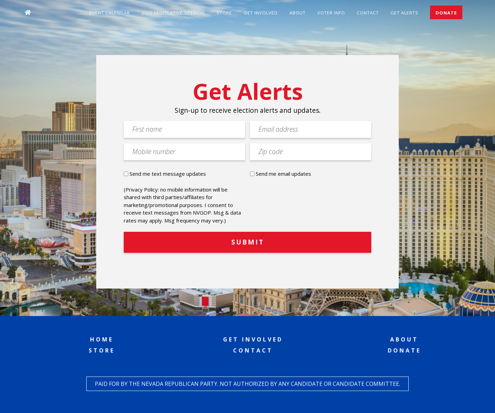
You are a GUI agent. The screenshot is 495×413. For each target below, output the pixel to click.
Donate (446, 13)
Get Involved (261, 13)
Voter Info (331, 13)
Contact (368, 13)
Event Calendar (109, 13)
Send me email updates (283, 173)
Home (101, 339)
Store (224, 13)
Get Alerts (404, 13)
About (297, 13)
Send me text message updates (168, 173)
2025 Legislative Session (173, 13)
